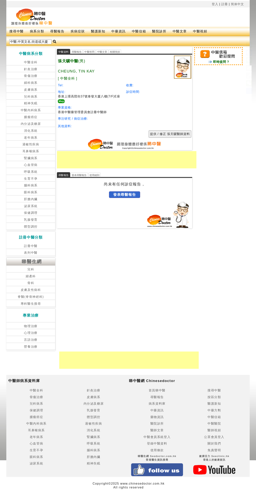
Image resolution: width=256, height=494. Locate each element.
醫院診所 (159, 31)
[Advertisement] (146, 17)
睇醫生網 (32, 261)
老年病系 (30, 137)
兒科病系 (30, 96)
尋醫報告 (57, 31)
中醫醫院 (214, 423)
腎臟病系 (30, 158)
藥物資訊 (157, 417)
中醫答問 (89, 51)
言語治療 (30, 339)
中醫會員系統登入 (157, 437)
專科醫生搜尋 (31, 303)
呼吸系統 (30, 171)
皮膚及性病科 (31, 289)
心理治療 (30, 332)
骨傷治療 (30, 75)
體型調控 (30, 226)
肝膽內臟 (30, 199)
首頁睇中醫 (157, 390)
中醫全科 (30, 62)
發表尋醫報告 (79, 175)
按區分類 (214, 397)
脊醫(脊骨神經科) (31, 296)
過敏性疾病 (30, 144)
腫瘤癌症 (30, 117)
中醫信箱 (139, 31)
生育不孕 (30, 178)
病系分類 (37, 31)
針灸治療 (30, 69)
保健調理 (30, 212)
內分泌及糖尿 (31, 123)
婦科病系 (30, 82)
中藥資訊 (118, 31)
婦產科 (31, 276)
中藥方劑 (214, 410)
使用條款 (157, 450)
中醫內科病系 (31, 110)
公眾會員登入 (214, 437)
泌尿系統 (30, 206)
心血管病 (30, 164)
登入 (215, 4)
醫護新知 (98, 31)
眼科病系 (30, 192)
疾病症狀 (78, 31)
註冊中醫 (30, 246)
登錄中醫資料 (157, 443)
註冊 (224, 4)
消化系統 (30, 130)
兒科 (30, 269)
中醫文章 (180, 31)
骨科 (30, 283)
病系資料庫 (157, 403)
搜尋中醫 (16, 31)
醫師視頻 (214, 430)
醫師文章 (157, 430)
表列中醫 (30, 252)
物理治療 (30, 326)
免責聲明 (214, 450)
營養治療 (30, 346)
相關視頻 (115, 51)
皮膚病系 (30, 89)
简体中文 (237, 4)
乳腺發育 (30, 219)
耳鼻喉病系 (30, 151)
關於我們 (214, 443)
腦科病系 (30, 185)
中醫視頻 (200, 31)
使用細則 (94, 175)
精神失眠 (30, 103)
